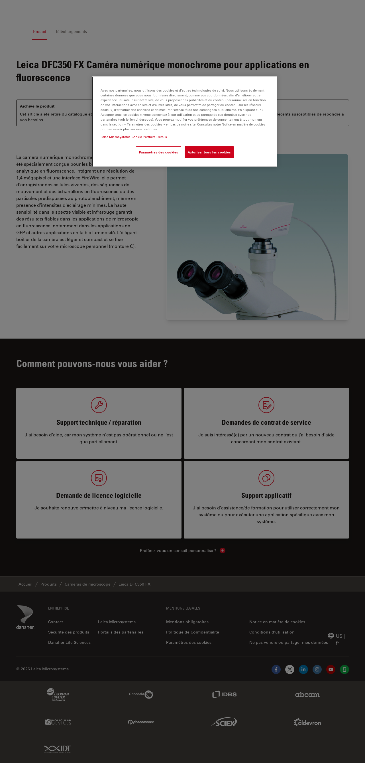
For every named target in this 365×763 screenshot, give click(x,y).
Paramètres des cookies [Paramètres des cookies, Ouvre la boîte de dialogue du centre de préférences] (158, 152)
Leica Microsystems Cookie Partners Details (134, 137)
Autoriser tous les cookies (209, 152)
